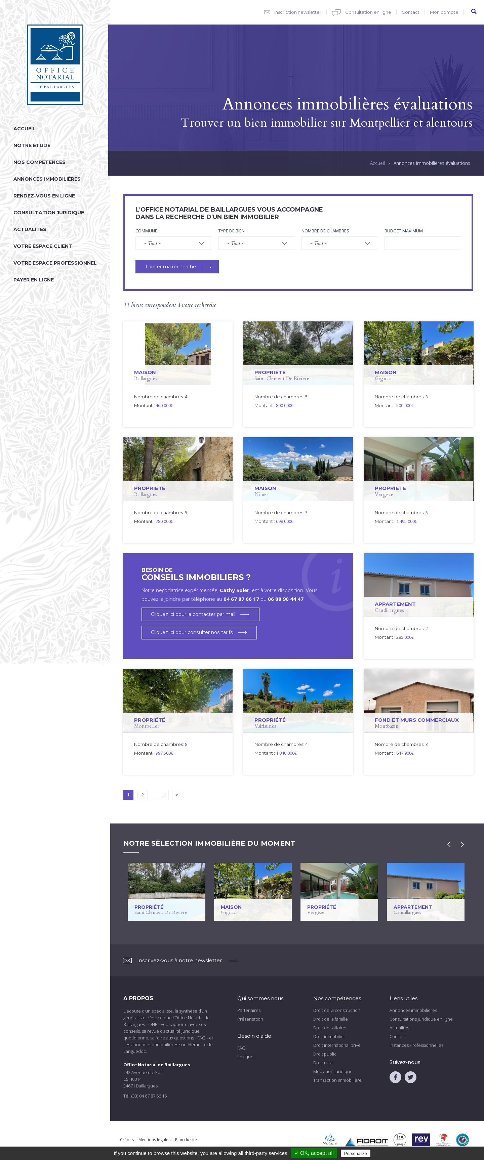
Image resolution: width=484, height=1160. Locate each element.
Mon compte (444, 12)
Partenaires (248, 1010)
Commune (146, 231)
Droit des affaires (330, 1027)
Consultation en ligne (368, 12)
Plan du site (186, 1140)
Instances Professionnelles (416, 1045)
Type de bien (231, 231)
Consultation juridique (48, 213)
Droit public (324, 1054)
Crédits (127, 1140)
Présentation (250, 1019)
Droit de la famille (330, 1019)
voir (178, 374)
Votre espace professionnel (55, 263)
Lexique (245, 1056)
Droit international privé (337, 1045)
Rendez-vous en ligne (44, 196)
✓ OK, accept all (314, 1153)
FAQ (241, 1048)
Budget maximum (404, 231)
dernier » (177, 795)
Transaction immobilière (337, 1080)
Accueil (24, 129)
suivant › (160, 795)
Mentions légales (154, 1140)
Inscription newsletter (297, 12)
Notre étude (31, 145)
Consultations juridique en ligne (421, 1019)
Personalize (355, 1153)
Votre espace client (42, 246)
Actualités (29, 229)
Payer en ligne (33, 280)
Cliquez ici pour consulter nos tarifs (191, 632)
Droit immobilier (329, 1036)
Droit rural (323, 1062)
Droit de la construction (336, 1010)
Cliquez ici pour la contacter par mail (193, 614)
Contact (410, 12)
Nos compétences (39, 162)
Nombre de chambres (325, 231)
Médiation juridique (333, 1071)
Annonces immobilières (47, 179)
